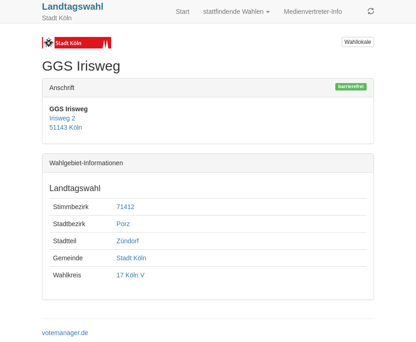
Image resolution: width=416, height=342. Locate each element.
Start (183, 11)
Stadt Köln (132, 258)
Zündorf (128, 241)
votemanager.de (65, 332)
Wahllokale (358, 42)
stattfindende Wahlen (236, 11)
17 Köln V (131, 275)
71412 (126, 206)
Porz (123, 224)
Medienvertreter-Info (313, 11)
